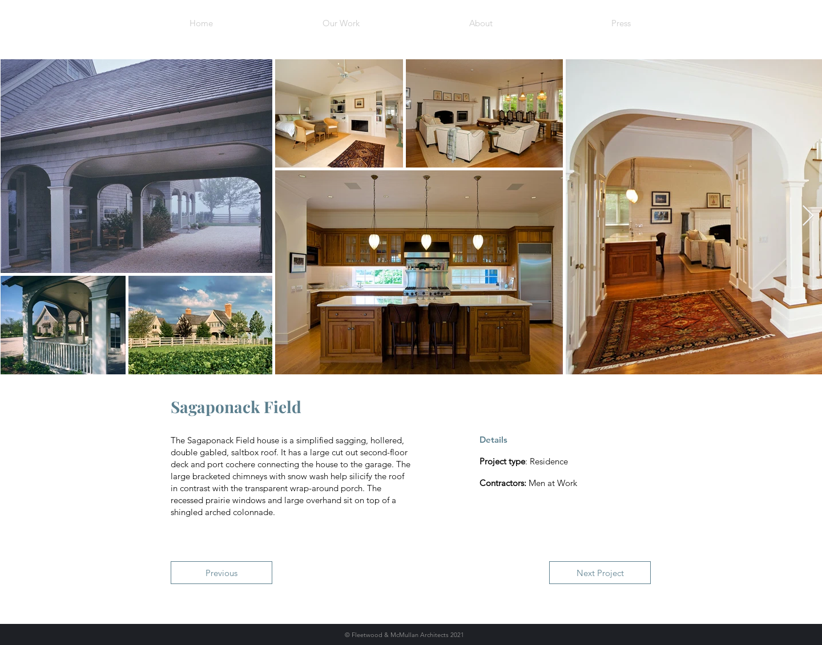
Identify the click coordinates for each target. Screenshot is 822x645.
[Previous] (221, 572)
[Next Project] (600, 572)
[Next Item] (808, 216)
